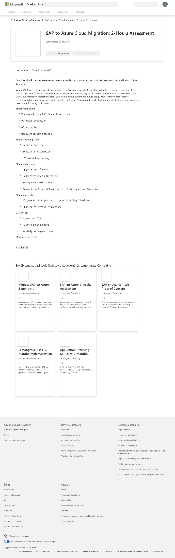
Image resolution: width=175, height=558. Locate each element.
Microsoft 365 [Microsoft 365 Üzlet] (9, 510)
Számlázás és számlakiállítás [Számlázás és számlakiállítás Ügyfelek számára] (72, 456)
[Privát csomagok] (131, 4)
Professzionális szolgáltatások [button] (25, 20)
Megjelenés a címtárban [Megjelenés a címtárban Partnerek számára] (127, 435)
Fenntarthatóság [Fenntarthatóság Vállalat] (67, 521)
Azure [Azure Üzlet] (6, 500)
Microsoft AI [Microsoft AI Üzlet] (9, 489)
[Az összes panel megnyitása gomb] (10, 12)
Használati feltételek (90, 551)
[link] (35, 300)
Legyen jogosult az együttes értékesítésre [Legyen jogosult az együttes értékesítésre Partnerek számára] (134, 458)
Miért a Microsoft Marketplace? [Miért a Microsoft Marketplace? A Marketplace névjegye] (16, 429)
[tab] (23, 70)
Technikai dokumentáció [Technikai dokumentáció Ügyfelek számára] (70, 440)
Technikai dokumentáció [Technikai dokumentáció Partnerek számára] (127, 445)
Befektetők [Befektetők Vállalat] (65, 510)
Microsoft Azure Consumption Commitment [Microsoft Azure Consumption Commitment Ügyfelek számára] (78, 450)
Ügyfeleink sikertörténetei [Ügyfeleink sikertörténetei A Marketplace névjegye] (14, 440)
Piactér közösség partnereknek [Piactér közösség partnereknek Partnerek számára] (130, 464)
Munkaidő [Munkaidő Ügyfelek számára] (65, 429)
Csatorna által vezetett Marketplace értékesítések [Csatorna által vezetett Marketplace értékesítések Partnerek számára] (138, 469)
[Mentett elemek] (127, 4)
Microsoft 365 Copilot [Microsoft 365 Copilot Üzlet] (12, 521)
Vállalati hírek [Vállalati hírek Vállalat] (66, 500)
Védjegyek (107, 551)
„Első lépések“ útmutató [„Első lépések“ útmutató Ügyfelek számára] (70, 435)
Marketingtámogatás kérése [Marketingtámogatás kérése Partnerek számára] (129, 440)
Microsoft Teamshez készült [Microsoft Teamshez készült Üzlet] (15, 526)
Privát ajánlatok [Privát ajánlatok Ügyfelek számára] (67, 445)
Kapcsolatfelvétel (43, 551)
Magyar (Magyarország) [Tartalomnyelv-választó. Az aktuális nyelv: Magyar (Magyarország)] (19, 535)
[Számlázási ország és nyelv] (146, 4)
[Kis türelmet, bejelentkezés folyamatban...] (165, 4)
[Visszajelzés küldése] (119, 4)
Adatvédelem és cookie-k (66, 551)
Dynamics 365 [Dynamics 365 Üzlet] (9, 505)
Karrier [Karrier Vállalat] (63, 489)
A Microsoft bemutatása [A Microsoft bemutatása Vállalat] (70, 495)
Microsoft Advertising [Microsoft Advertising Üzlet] (12, 516)
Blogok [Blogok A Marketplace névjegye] (6, 435)
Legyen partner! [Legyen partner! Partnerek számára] (124, 429)
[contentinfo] (43, 20)
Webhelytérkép (25, 551)
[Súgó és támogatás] (123, 4)
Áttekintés (22, 70)
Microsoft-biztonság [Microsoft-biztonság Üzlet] (12, 495)
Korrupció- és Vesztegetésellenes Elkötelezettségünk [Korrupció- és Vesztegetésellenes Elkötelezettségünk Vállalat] (82, 516)
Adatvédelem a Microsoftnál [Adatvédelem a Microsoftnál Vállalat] (72, 505)
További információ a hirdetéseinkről (132, 551)
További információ (41, 70)
